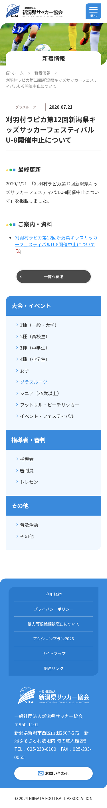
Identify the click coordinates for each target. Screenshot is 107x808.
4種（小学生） (35, 359)
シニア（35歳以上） (41, 393)
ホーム (18, 73)
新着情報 (43, 72)
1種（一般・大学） (39, 324)
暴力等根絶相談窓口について (54, 624)
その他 (27, 536)
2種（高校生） (35, 336)
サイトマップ (54, 653)
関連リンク (54, 668)
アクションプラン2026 (53, 638)
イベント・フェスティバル (47, 416)
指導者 (27, 459)
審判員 (27, 470)
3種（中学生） (35, 347)
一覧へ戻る (54, 276)
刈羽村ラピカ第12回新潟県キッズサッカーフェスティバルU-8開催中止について (56, 241)
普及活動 (29, 524)
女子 (24, 370)
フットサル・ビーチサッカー (49, 404)
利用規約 (54, 594)
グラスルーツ (33, 381)
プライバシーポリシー (54, 609)
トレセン (29, 481)
